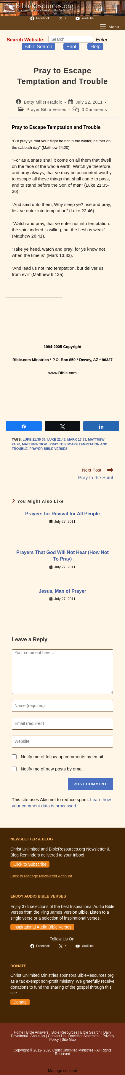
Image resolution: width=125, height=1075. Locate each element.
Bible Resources (64, 1032)
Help (95, 46)
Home (18, 1032)
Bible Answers (37, 1032)
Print (71, 46)
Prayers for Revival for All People (62, 513)
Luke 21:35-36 (34, 439)
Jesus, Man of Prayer (62, 591)
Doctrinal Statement (84, 1036)
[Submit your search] (87, 39)
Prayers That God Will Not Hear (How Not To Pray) (62, 555)
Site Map (69, 1039)
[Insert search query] (71, 39)
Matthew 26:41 (35, 444)
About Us (37, 1036)
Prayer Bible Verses (46, 109)
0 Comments (94, 109)
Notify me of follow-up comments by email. (62, 756)
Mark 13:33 (76, 439)
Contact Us (56, 1036)
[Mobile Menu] (109, 27)
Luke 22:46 (56, 439)
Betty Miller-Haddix (43, 102)
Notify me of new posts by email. (53, 768)
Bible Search (38, 46)
